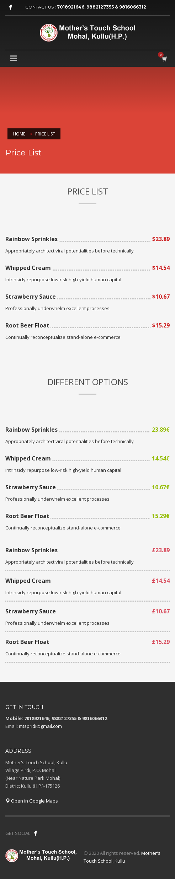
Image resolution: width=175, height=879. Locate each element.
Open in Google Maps (31, 801)
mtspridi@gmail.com (40, 726)
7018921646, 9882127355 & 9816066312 (101, 7)
